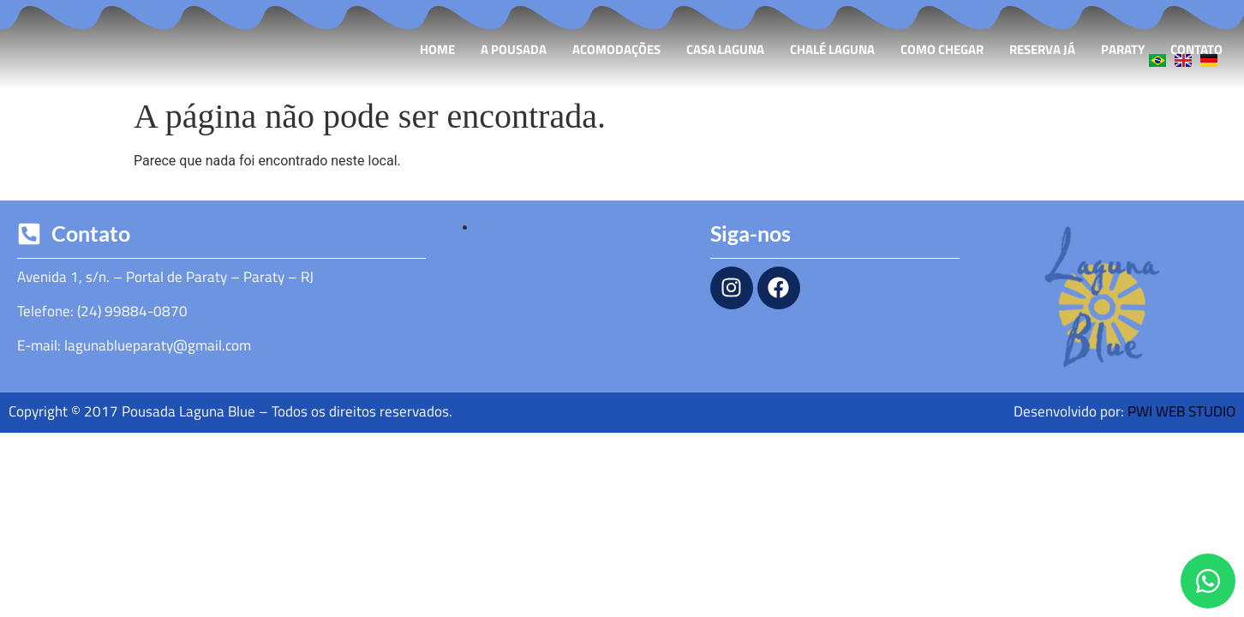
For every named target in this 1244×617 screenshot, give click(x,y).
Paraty (1123, 49)
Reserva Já (1042, 49)
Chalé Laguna (832, 49)
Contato (1196, 49)
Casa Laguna (725, 49)
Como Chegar (942, 49)
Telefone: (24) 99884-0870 (102, 311)
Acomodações (616, 49)
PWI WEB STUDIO (1181, 411)
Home (437, 49)
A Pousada (514, 49)
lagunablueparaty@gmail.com (157, 345)
